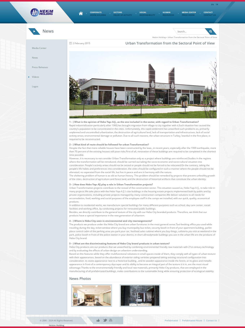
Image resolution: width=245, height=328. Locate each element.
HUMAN (166, 13)
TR (217, 4)
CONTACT (208, 13)
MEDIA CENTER (187, 13)
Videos (35, 76)
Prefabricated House (192, 320)
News (35, 57)
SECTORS (121, 13)
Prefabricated (171, 320)
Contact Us (211, 320)
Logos (35, 86)
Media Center (39, 48)
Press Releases (40, 67)
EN (212, 4)
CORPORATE (96, 13)
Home (80, 13)
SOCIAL (145, 13)
